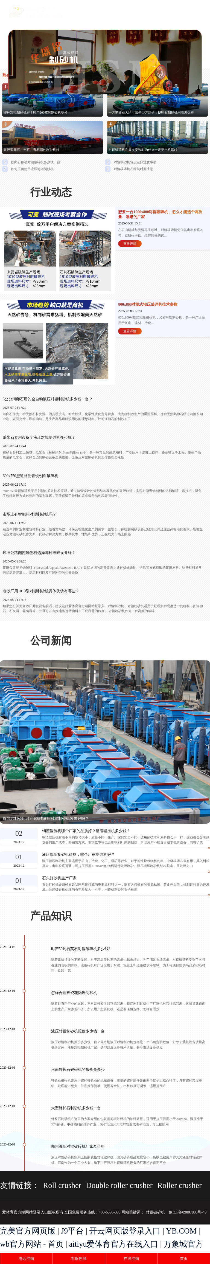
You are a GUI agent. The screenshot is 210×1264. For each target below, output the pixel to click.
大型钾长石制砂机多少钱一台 (76, 1108)
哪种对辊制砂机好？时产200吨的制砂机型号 (36, 112)
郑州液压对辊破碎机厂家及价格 (78, 1146)
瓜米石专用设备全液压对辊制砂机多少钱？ (39, 437)
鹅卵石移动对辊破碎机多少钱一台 (35, 162)
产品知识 (51, 916)
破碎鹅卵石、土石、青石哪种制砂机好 (31, 150)
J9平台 (72, 1231)
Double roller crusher (119, 1185)
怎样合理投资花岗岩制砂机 (74, 993)
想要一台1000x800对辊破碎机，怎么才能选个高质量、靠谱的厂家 (160, 214)
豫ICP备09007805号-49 (187, 1212)
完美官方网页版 (28, 1231)
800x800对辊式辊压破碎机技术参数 (147, 304)
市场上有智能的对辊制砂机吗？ (29, 514)
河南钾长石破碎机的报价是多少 (78, 1070)
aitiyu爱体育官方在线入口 (113, 1244)
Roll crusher (62, 1185)
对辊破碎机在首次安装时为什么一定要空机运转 (143, 150)
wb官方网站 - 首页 (32, 1244)
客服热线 (78, 1259)
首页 (184, 1259)
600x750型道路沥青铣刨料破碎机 (30, 476)
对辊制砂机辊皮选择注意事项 (135, 162)
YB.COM (181, 1231)
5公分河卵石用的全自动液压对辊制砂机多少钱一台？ (48, 399)
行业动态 (51, 192)
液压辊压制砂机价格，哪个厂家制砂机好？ (78, 855)
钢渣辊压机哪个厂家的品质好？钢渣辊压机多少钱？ (86, 831)
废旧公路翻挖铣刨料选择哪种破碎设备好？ (39, 553)
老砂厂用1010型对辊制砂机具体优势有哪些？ (41, 591)
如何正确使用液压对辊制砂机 (32, 169)
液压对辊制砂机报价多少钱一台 (78, 1031)
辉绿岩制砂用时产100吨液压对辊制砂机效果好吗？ (46, 819)
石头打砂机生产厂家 (59, 878)
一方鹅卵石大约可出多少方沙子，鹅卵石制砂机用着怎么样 (151, 112)
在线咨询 (131, 1259)
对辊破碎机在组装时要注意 (133, 169)
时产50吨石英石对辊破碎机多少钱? (80, 949)
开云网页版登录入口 (125, 1231)
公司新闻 (51, 640)
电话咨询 (26, 1259)
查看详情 (129, 244)
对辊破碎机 (155, 1212)
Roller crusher (179, 1185)
